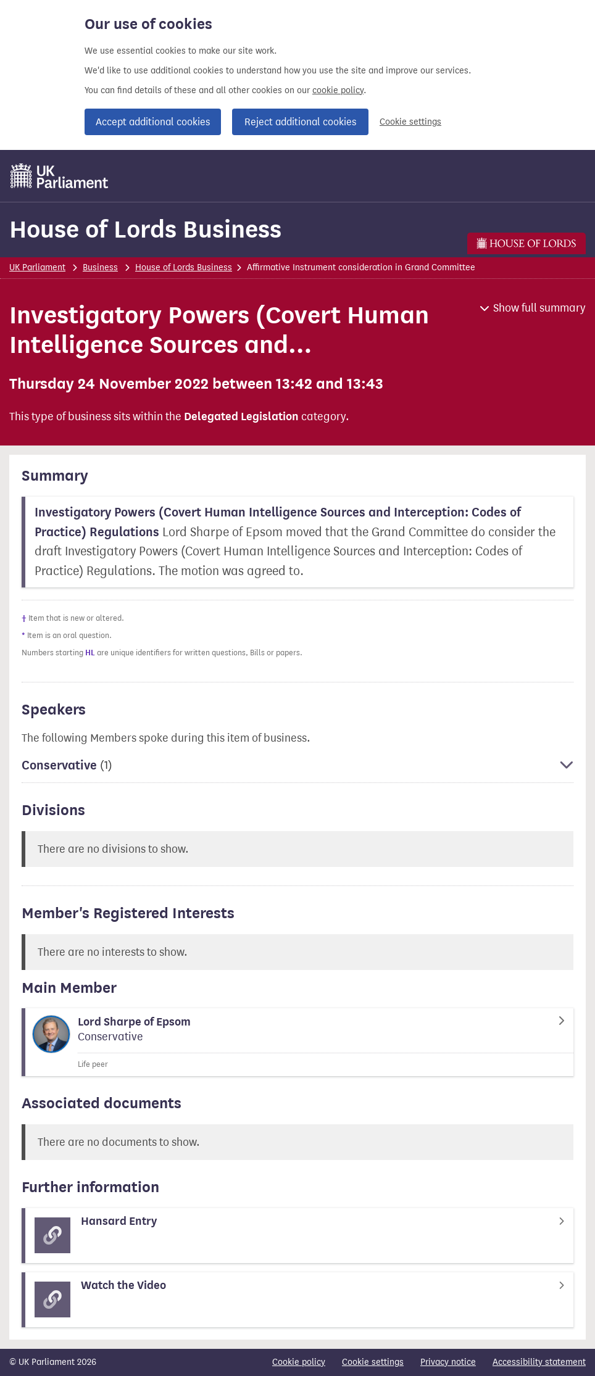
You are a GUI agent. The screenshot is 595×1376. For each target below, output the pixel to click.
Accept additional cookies (153, 122)
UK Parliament (37, 267)
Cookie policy (298, 1362)
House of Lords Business (145, 229)
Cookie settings (410, 122)
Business (100, 267)
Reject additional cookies (300, 122)
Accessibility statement (539, 1362)
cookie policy (338, 90)
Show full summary (539, 308)
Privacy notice (448, 1362)
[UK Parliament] (59, 175)
